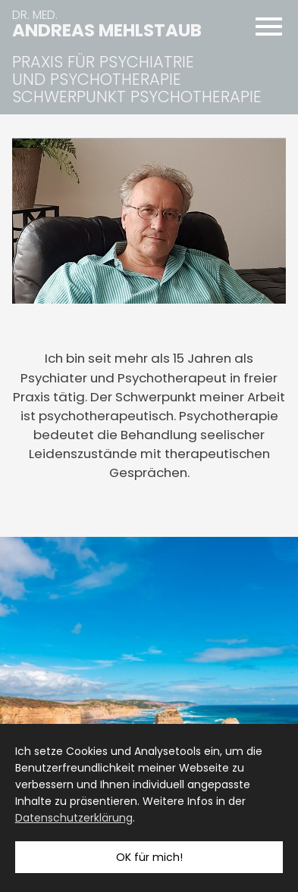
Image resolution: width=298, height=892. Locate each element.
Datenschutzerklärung (74, 817)
